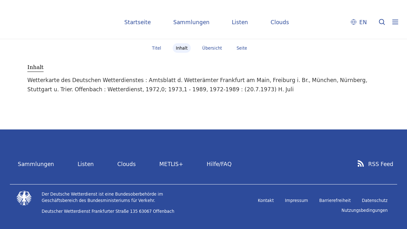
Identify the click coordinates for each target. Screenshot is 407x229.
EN (363, 22)
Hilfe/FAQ (219, 164)
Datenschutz (375, 200)
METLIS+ (171, 164)
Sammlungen (191, 22)
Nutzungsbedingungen (364, 210)
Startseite (137, 22)
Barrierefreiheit (335, 200)
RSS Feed (380, 164)
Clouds (280, 22)
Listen (240, 22)
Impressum (296, 200)
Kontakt (266, 200)
